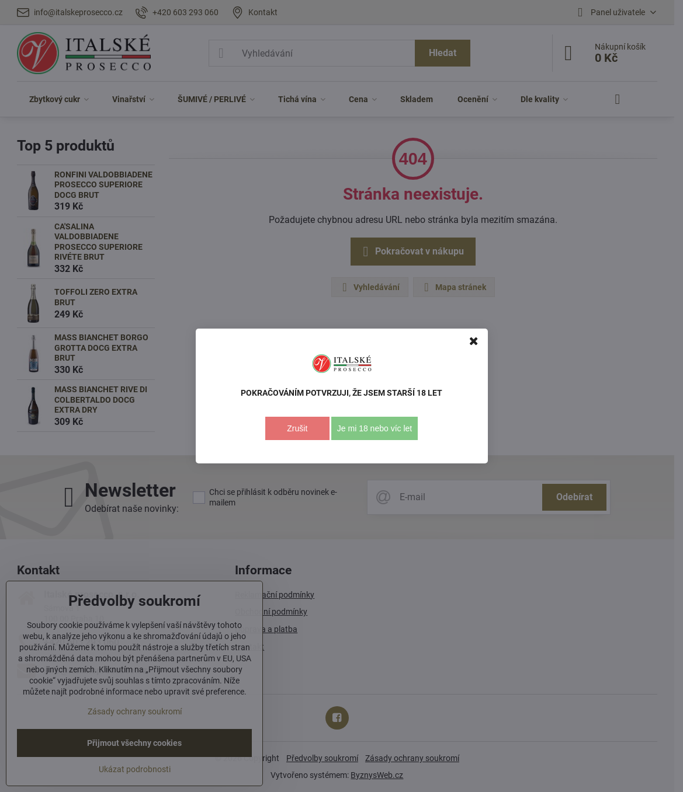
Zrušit (297, 428)
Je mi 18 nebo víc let (374, 428)
